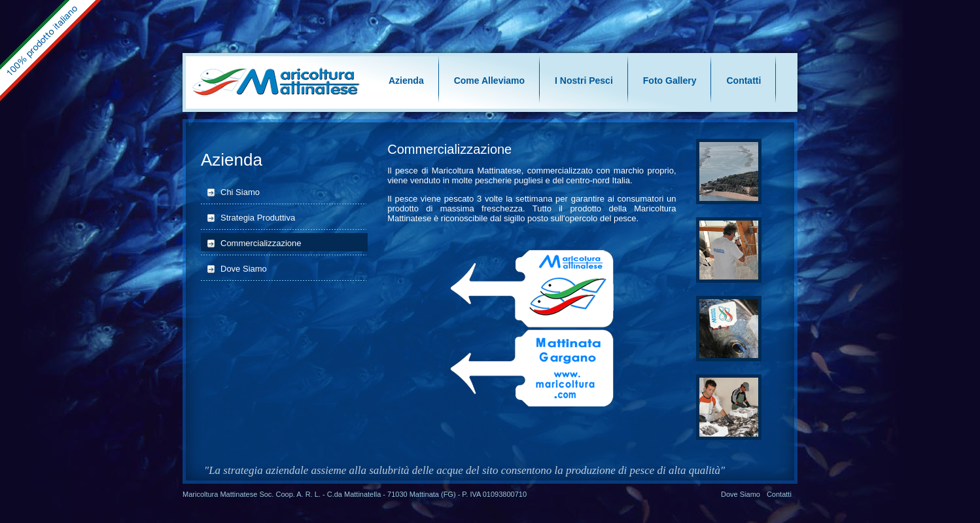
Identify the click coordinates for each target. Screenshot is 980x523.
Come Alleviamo (489, 80)
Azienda (406, 80)
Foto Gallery (670, 80)
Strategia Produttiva (257, 218)
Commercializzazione (261, 243)
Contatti (743, 80)
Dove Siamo (243, 269)
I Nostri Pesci (584, 80)
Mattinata (424, 494)
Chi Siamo (240, 192)
